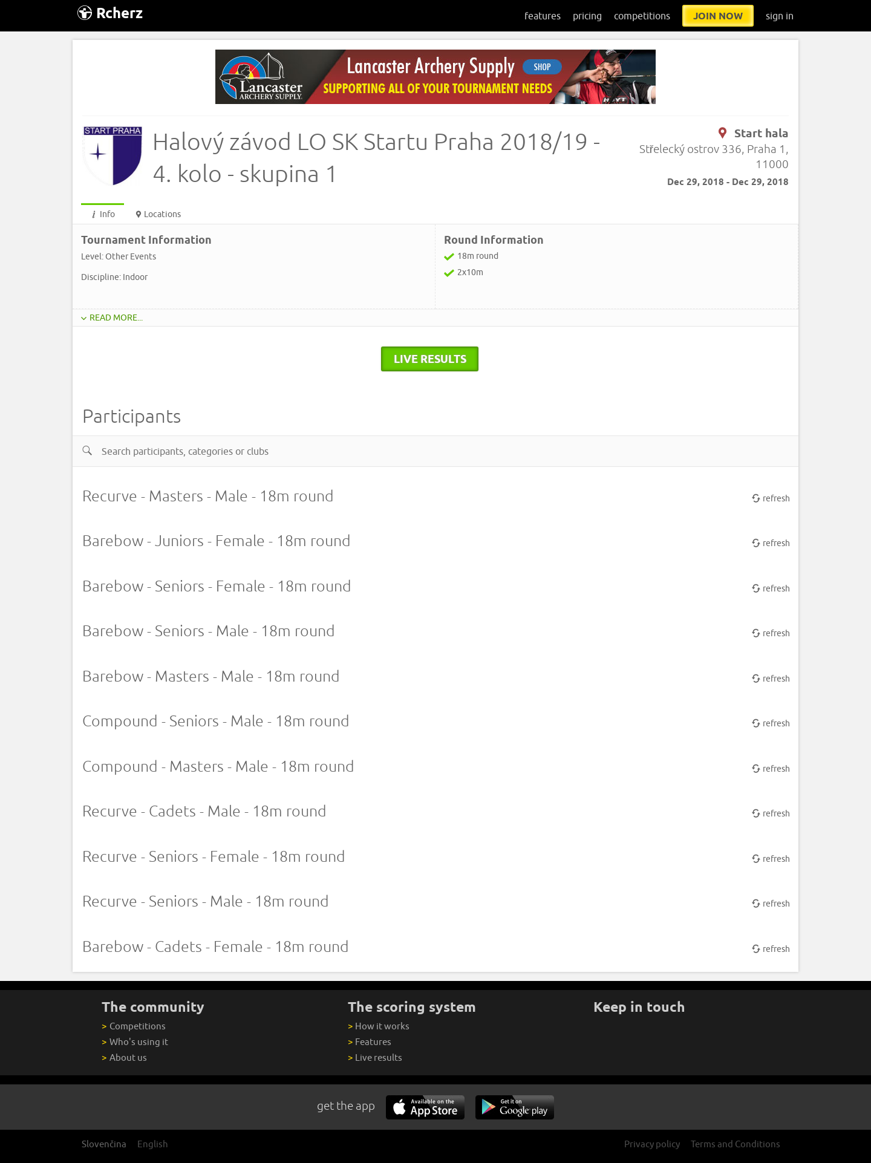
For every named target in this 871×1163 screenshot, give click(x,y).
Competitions (133, 1026)
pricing (587, 15)
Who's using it (135, 1042)
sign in (780, 15)
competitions (642, 15)
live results (430, 359)
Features (369, 1042)
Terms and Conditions (735, 1144)
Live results (375, 1057)
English (152, 1144)
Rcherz (110, 13)
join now (718, 15)
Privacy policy (652, 1144)
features (542, 15)
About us (124, 1057)
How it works (378, 1026)
